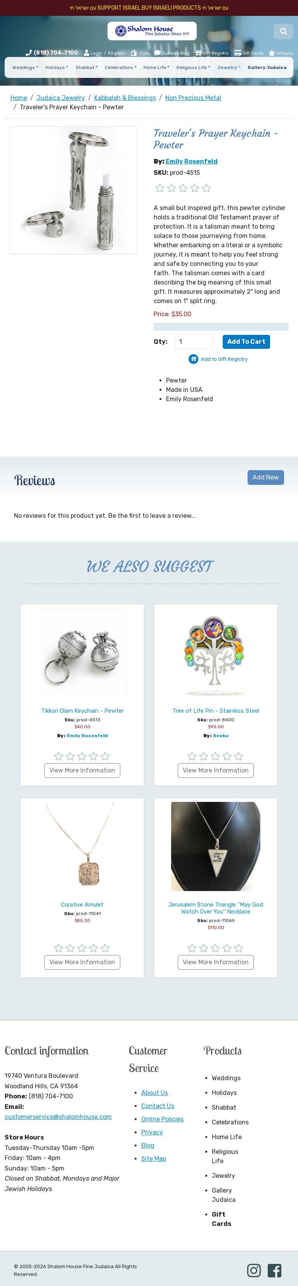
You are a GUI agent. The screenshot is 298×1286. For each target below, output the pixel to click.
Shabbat (224, 1107)
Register (116, 53)
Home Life (227, 1137)
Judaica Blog (172, 53)
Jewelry (223, 1175)
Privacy (152, 1132)
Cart (139, 53)
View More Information (82, 770)
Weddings (226, 1078)
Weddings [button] (23, 67)
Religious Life (225, 1156)
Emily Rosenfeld (192, 161)
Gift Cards (248, 53)
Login (93, 53)
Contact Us (157, 1106)
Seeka (221, 735)
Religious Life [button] (192, 67)
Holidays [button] (55, 67)
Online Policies (162, 1119)
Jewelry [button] (227, 67)
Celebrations (229, 1122)
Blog (147, 1145)
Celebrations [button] (119, 67)
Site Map (153, 1158)
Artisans (281, 53)
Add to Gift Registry (224, 359)
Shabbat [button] (85, 67)
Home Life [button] (155, 67)
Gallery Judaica (224, 1195)
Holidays (224, 1092)
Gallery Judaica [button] (267, 67)
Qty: (161, 341)
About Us (154, 1092)
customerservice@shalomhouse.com (58, 1117)
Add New (266, 477)
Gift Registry (212, 53)
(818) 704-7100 (56, 53)
